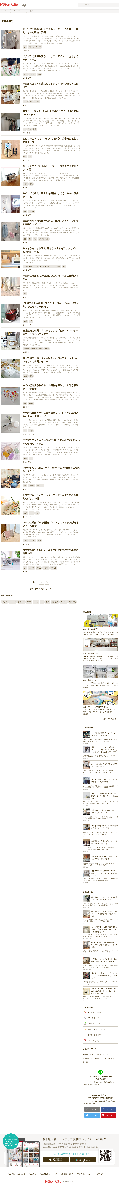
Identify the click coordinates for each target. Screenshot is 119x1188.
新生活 (85, 1055)
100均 (25, 321)
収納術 (31, 403)
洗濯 (24, 239)
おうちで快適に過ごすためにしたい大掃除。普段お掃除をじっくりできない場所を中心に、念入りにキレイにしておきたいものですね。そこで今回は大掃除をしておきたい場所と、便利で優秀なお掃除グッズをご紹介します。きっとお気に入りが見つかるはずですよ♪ (51, 423)
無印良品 (72, 602)
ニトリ (25, 184)
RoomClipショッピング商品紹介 (50, 266)
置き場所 (54, 602)
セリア (25, 74)
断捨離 (85, 1062)
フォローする (93, 1109)
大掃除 (31, 431)
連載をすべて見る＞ (110, 719)
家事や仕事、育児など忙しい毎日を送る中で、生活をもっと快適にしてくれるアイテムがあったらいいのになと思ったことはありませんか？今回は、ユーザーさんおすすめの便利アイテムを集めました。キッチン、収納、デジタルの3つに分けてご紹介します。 (51, 286)
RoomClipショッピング (30, 266)
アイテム (63, 602)
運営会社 (100, 1174)
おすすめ (31, 568)
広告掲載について (66, 1174)
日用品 (37, 102)
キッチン (12, 602)
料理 (35, 239)
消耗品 (38, 568)
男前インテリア (102, 1055)
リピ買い (46, 568)
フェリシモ (39, 485)
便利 (24, 47)
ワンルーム (95, 1058)
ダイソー (33, 74)
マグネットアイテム (35, 47)
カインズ (31, 211)
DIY (24, 129)
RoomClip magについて (16, 1174)
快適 (34, 129)
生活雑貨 (31, 485)
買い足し (53, 568)
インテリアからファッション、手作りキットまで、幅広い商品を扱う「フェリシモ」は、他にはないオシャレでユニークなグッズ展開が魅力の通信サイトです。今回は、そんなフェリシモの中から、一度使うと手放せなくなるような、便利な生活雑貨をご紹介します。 (51, 478)
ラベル (46, 348)
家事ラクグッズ (44, 239)
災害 (30, 156)
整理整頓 (34, 348)
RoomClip (32, 1174)
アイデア (26, 348)
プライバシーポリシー (85, 1174)
